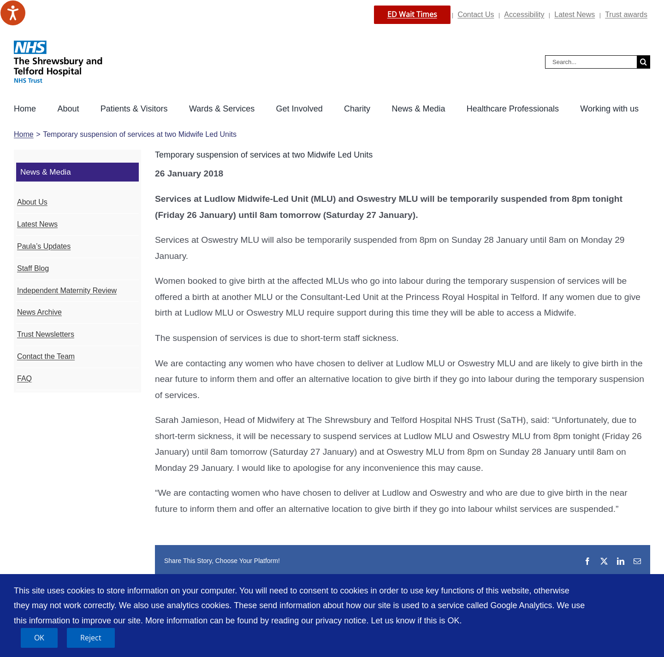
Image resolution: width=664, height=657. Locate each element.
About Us (32, 202)
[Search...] (591, 62)
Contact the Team (46, 356)
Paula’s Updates (44, 246)
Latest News (574, 14)
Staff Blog (33, 268)
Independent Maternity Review (67, 290)
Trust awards (626, 14)
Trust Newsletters (45, 334)
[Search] (643, 62)
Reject (90, 638)
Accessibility (524, 14)
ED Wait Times (412, 14)
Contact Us (475, 14)
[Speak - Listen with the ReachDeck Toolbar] (12, 12)
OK (39, 638)
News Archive (39, 312)
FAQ (24, 378)
